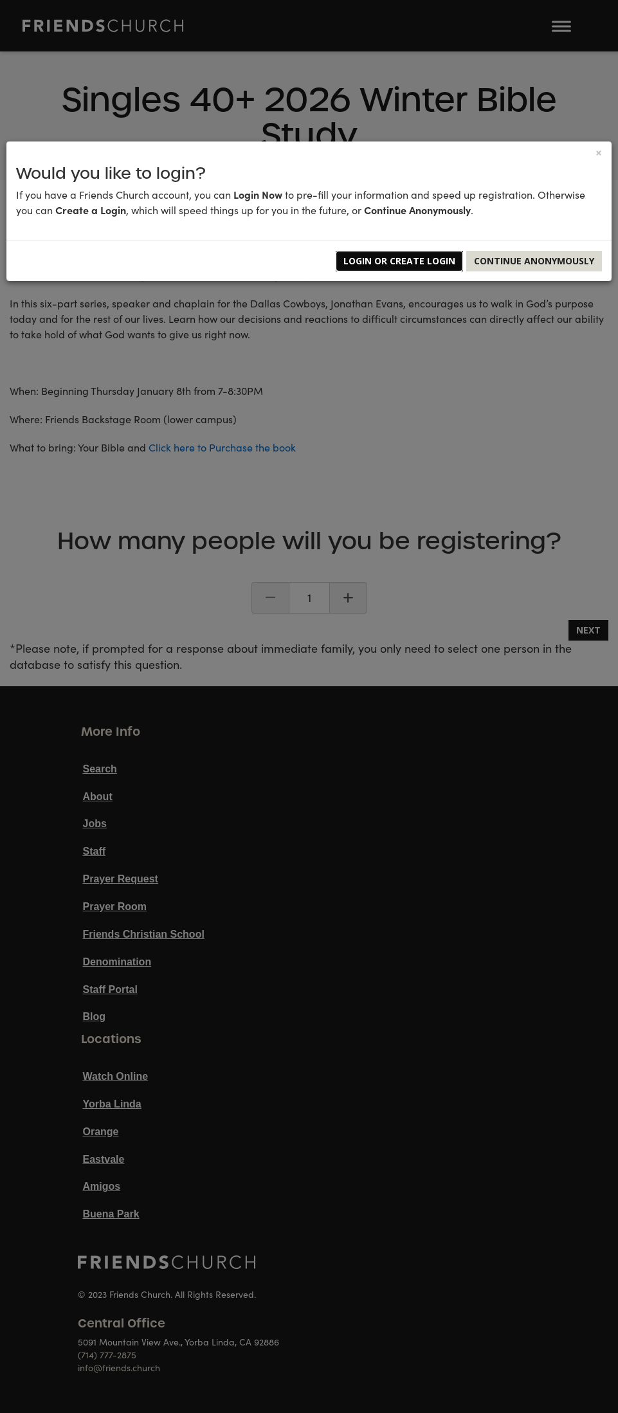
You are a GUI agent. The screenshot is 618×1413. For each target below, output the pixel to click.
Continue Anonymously (534, 261)
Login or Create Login (399, 261)
